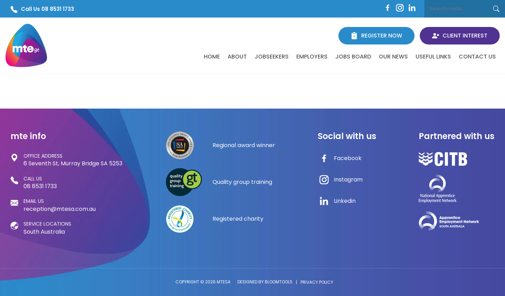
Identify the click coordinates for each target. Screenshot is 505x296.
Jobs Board (353, 57)
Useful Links (433, 57)
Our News (393, 57)
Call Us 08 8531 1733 (42, 9)
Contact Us (477, 57)
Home (212, 57)
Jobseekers (272, 57)
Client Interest (459, 36)
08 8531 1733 (40, 182)
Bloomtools (278, 282)
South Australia (47, 227)
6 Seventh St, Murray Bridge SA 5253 (72, 159)
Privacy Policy (317, 282)
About (237, 57)
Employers (312, 57)
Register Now (376, 36)
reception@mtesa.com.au (59, 205)
